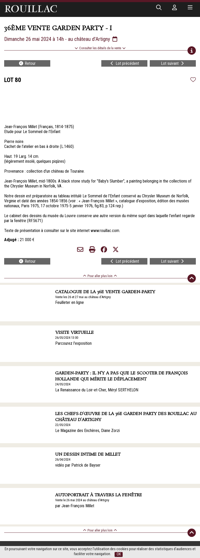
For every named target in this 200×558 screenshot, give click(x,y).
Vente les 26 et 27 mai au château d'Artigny (83, 297)
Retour (27, 63)
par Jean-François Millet (74, 505)
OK (119, 554)
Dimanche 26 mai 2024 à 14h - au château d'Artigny (61, 39)
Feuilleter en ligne (69, 302)
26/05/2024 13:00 (66, 338)
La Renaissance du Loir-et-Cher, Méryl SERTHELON (96, 389)
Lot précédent (124, 63)
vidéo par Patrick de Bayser (78, 465)
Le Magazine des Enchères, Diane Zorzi (87, 430)
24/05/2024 (62, 384)
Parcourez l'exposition (73, 343)
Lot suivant (173, 63)
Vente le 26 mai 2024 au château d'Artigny (82, 500)
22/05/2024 (62, 425)
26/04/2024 (62, 459)
